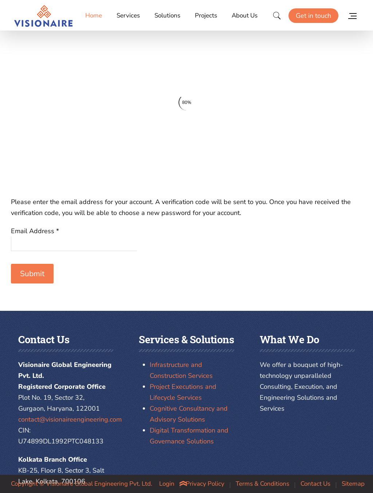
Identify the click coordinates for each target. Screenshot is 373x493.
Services (128, 15)
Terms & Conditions (262, 484)
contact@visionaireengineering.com (70, 419)
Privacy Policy (205, 484)
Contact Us (315, 484)
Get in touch (313, 15)
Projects (206, 15)
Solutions (167, 15)
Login (166, 484)
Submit (32, 274)
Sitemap (353, 484)
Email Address (35, 231)
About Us (245, 15)
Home (93, 15)
